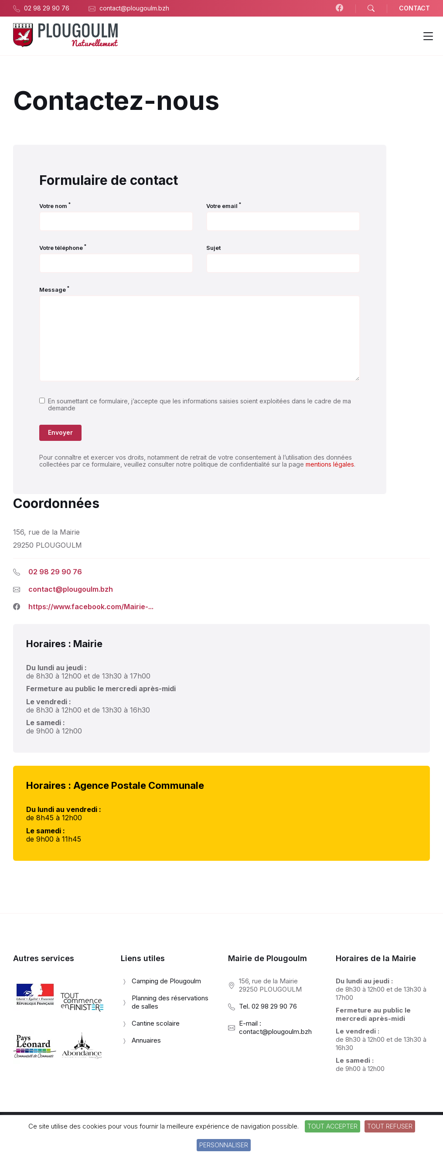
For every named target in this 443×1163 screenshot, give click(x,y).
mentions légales (330, 464)
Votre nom (55, 205)
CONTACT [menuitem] (414, 8)
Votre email (223, 205)
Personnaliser (223, 1145)
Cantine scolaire (156, 1023)
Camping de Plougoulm (166, 981)
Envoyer (60, 432)
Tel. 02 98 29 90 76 (268, 1006)
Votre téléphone (62, 247)
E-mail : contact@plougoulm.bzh (275, 1027)
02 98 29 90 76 (55, 571)
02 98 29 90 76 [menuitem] (46, 8)
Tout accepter (332, 1126)
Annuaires (146, 1040)
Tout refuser (389, 1126)
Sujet (213, 247)
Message (54, 289)
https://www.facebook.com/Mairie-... (90, 606)
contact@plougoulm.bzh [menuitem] (134, 8)
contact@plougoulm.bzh (70, 589)
